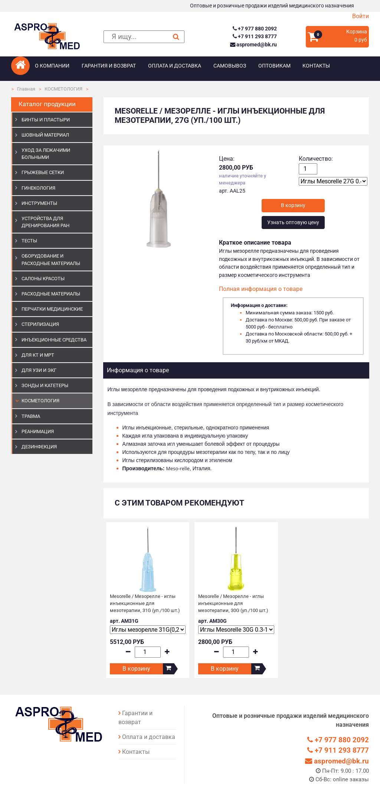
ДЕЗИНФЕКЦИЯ (39, 446)
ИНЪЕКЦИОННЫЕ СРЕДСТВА (54, 340)
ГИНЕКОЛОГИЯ (38, 188)
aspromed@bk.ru (253, 45)
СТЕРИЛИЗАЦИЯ (40, 324)
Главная (26, 89)
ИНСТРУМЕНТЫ (39, 203)
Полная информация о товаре (260, 288)
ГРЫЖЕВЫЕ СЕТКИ (43, 172)
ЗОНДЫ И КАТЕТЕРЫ (45, 385)
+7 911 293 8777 (255, 36)
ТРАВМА (31, 416)
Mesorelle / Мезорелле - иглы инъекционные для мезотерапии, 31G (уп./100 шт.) (145, 603)
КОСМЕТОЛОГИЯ (63, 89)
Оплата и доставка (174, 66)
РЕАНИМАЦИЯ (38, 431)
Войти (360, 16)
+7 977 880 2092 (255, 29)
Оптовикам (274, 66)
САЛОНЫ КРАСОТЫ (43, 278)
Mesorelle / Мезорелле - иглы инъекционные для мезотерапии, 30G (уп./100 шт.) (233, 603)
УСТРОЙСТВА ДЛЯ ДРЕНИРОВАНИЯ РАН (45, 222)
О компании (52, 66)
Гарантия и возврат (109, 66)
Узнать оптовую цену (293, 222)
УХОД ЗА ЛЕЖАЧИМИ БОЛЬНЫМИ (46, 153)
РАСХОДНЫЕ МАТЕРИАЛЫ (51, 294)
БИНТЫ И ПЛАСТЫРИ (46, 119)
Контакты (316, 66)
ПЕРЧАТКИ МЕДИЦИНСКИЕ (52, 309)
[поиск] (144, 36)
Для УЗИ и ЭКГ (39, 370)
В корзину (136, 668)
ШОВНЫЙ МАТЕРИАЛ (45, 135)
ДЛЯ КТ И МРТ (38, 355)
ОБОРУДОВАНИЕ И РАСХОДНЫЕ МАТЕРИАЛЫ (51, 259)
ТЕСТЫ (29, 240)
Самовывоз (229, 66)
